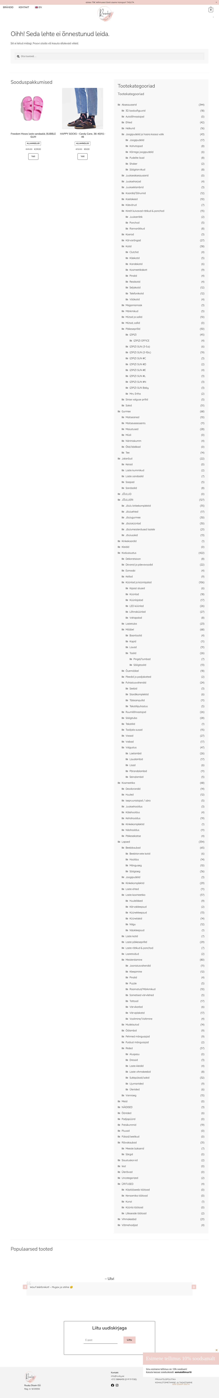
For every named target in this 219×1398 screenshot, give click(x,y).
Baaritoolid (136, 635)
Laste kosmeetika (135, 894)
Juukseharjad (133, 181)
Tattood (134, 1001)
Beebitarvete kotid (140, 853)
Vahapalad (136, 617)
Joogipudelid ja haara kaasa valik (145, 134)
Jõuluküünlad (133, 523)
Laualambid (136, 759)
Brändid (8, 7)
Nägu (133, 924)
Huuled (130, 794)
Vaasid (129, 735)
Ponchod (134, 222)
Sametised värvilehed (142, 995)
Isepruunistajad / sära (138, 800)
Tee (128, 452)
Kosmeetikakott (138, 269)
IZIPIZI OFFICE (141, 340)
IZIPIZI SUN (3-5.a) (140, 346)
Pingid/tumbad (142, 659)
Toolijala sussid (134, 729)
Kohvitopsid (136, 146)
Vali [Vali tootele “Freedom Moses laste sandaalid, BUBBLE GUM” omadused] (33, 156)
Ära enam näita (181, 1384)
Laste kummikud (135, 470)
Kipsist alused (137, 588)
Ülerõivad (127, 1172)
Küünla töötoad (134, 1207)
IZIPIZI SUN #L (138, 376)
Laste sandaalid (134, 476)
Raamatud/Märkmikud (142, 989)
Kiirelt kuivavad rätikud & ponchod (145, 210)
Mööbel (130, 629)
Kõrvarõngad (133, 240)
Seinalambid (136, 776)
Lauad (133, 647)
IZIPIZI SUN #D (138, 364)
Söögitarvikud (137, 169)
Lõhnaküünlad (138, 611)
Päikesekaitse (133, 835)
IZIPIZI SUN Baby (139, 387)
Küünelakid (136, 918)
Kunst (129, 1201)
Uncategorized (130, 1177)
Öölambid (131, 1030)
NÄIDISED (127, 1107)
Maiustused (132, 429)
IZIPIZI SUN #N (138, 381)
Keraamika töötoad (137, 1195)
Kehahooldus (133, 818)
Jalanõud (127, 458)
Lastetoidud (132, 953)
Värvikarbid (136, 1006)
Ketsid (129, 464)
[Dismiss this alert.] (216, 2)
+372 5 (114, 1379)
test (124, 1166)
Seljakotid (135, 287)
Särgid (129, 1154)
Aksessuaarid (129, 104)
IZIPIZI (133, 334)
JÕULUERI (127, 499)
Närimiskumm (133, 440)
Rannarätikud (137, 228)
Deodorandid (133, 788)
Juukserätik (136, 216)
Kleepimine (136, 971)
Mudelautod (132, 1024)
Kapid (133, 641)
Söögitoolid (140, 664)
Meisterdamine (134, 959)
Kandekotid (136, 264)
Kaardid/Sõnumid (136, 193)
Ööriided (126, 1113)
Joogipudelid (137, 140)
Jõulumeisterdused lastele (140, 529)
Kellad (129, 576)
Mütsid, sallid (133, 322)
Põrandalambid (138, 771)
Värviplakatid (137, 1012)
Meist (125, 1101)
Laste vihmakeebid (140, 1071)
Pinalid (133, 275)
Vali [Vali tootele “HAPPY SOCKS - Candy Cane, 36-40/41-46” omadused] (82, 156)
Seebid (133, 688)
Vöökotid (135, 299)
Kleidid (125, 546)
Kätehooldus (133, 812)
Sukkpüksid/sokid (139, 1077)
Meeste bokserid (135, 1148)
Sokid (129, 405)
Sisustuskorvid (130, 1160)
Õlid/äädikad (133, 446)
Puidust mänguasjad (137, 1042)
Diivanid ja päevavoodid (139, 564)
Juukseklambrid (135, 187)
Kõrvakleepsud (138, 906)
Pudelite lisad (137, 157)
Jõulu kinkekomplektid (138, 505)
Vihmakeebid (129, 1219)
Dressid (134, 1060)
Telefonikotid (137, 293)
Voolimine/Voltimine (141, 1018)
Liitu (129, 1340)
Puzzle (133, 983)
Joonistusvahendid (140, 965)
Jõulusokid (132, 535)
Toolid (133, 653)
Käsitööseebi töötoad (138, 1189)
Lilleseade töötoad (136, 1213)
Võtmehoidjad (130, 1225)
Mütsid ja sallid (134, 316)
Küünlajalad (136, 600)
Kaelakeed (132, 199)
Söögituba (131, 718)
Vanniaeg (131, 1095)
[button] (194, 1287)
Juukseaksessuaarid (137, 175)
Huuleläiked (136, 900)
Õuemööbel (132, 670)
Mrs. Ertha (135, 393)
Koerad (130, 234)
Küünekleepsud (138, 912)
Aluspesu (135, 1054)
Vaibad (130, 741)
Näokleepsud (137, 930)
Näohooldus (132, 830)
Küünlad (134, 594)
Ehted (129, 122)
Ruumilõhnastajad (136, 712)
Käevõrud (131, 204)
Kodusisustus (129, 552)
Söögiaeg (135, 871)
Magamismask (134, 305)
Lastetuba (131, 623)
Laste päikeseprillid (136, 942)
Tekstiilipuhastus (139, 706)
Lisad (133, 765)
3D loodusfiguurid (135, 110)
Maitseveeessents (136, 423)
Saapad (130, 482)
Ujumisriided (137, 1083)
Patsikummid (129, 1124)
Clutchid (134, 252)
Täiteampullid (137, 700)
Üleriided (134, 1089)
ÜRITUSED (127, 1183)
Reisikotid (135, 281)
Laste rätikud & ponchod (139, 947)
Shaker (133, 163)
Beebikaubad (133, 847)
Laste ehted (132, 889)
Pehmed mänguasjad (138, 1036)
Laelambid (135, 753)
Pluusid (126, 1130)
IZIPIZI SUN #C (138, 358)
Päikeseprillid (133, 328)
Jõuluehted (132, 511)
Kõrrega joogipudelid (141, 152)
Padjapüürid (128, 1119)
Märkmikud (132, 311)
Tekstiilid (130, 723)
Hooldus (134, 859)
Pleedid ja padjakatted (138, 676)
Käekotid (135, 258)
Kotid (129, 246)
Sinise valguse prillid (137, 399)
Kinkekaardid (129, 541)
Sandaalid (131, 488)
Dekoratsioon (133, 558)
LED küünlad (137, 606)
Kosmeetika (128, 782)
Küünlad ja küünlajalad (138, 582)
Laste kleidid (137, 1065)
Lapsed (126, 841)
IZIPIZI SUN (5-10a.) (140, 352)
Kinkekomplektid (135, 824)
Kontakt (24, 7)
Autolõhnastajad (135, 116)
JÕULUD (126, 494)
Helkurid (130, 128)
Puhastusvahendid (136, 682)
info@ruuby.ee (117, 1376)
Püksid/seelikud (130, 1136)
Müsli (128, 434)
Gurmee (126, 411)
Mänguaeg (136, 865)
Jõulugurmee (133, 517)
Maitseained (132, 417)
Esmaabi (130, 570)
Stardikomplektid (139, 694)
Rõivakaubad (129, 1142)
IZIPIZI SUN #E (138, 370)
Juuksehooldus (134, 806)
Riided (129, 1048)
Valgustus (131, 747)
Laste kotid (132, 936)
